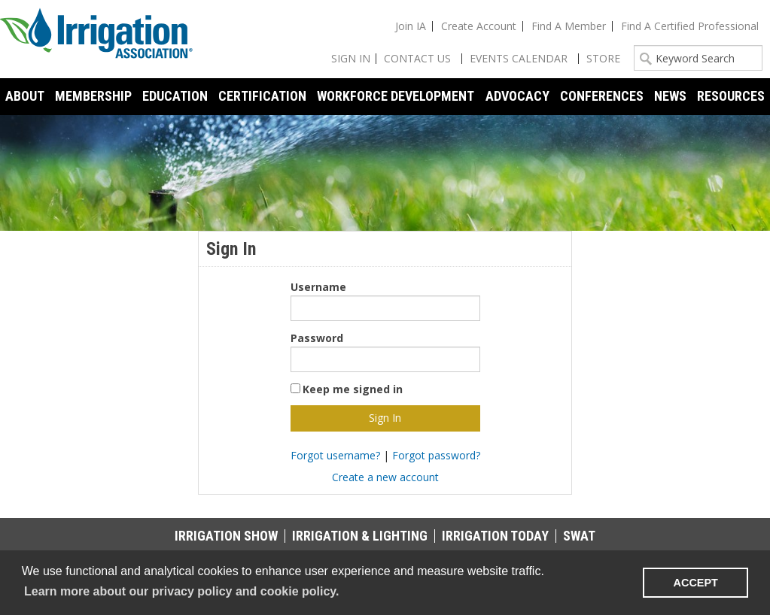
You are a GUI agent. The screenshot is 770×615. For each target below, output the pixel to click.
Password (317, 338)
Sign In (350, 58)
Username (318, 287)
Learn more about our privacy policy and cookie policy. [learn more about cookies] (181, 591)
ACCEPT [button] (696, 583)
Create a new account (385, 477)
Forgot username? (335, 455)
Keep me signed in (353, 389)
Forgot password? (436, 455)
